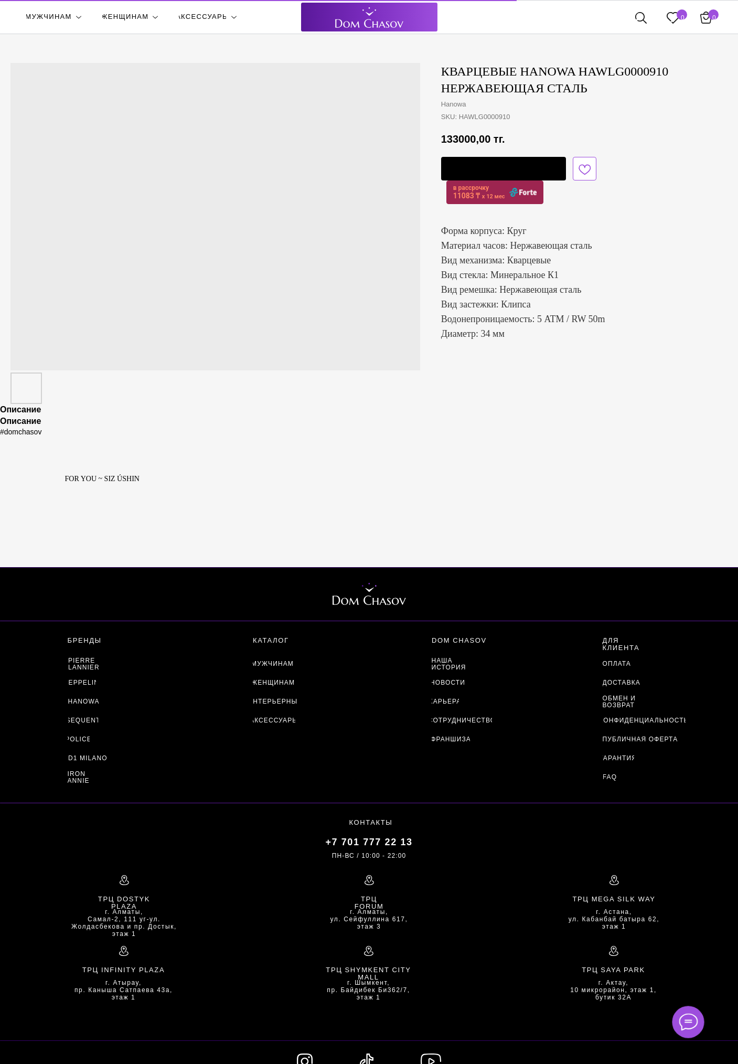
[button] (503, 168)
